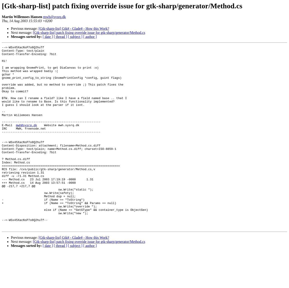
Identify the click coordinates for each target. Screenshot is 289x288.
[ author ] (90, 37)
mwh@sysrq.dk (54, 17)
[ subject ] (75, 37)
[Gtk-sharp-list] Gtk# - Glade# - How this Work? (74, 28)
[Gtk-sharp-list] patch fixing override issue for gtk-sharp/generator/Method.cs (89, 33)
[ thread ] (60, 37)
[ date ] (48, 37)
